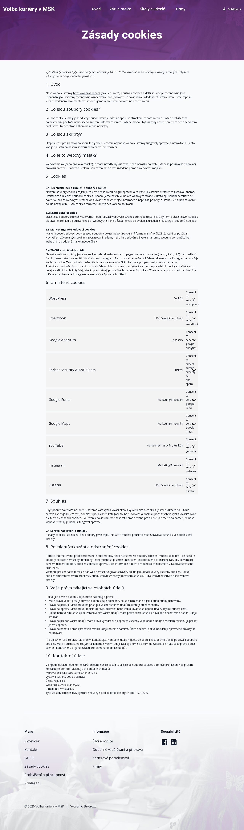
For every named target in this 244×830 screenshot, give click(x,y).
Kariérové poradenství (110, 758)
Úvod (96, 8)
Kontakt (31, 749)
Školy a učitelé (152, 8)
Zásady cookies (36, 766)
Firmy (180, 8)
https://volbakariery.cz (86, 93)
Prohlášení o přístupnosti (45, 774)
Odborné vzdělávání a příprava (117, 749)
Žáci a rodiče (120, 8)
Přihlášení (32, 783)
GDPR (29, 758)
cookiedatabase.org (113, 693)
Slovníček (32, 741)
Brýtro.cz (90, 806)
